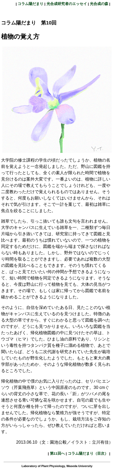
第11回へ (57, 453)
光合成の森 (99, 4)
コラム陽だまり (31, 4)
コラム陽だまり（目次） (88, 453)
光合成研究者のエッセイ (66, 4)
